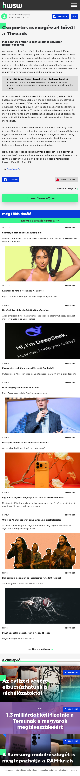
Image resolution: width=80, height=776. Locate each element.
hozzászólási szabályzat (48, 770)
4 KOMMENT (70, 438)
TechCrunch (12, 169)
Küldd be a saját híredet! (40, 220)
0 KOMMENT (70, 228)
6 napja (5, 515)
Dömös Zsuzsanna (22, 15)
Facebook (60, 16)
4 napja (5, 382)
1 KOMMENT (70, 515)
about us (74, 770)
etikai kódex (32, 770)
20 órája (6, 228)
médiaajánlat (21, 770)
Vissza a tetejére (66, 189)
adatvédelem (64, 770)
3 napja (5, 305)
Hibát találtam (65, 179)
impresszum (9, 770)
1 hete (4, 573)
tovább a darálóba (38, 649)
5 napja (5, 492)
